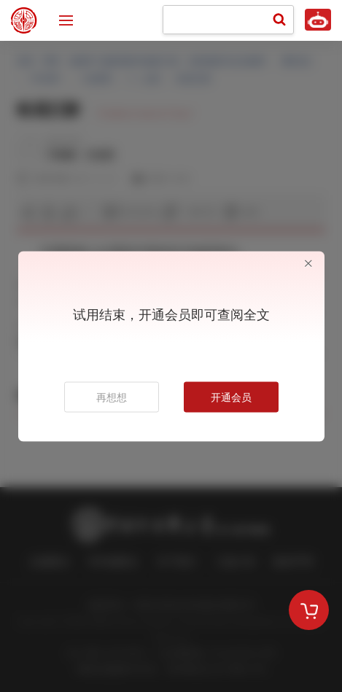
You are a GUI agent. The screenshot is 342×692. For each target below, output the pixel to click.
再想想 (111, 397)
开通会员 (231, 397)
